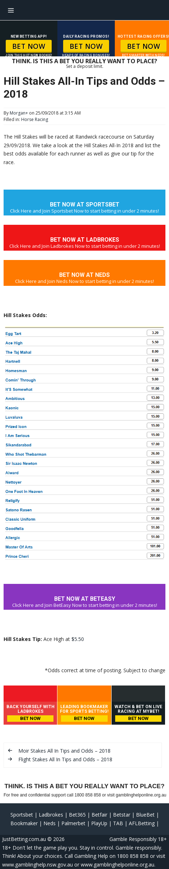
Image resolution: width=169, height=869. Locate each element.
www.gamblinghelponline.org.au (117, 864)
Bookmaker (24, 823)
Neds (49, 823)
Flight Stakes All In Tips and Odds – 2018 (65, 759)
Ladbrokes (51, 814)
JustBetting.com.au (24, 839)
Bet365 (77, 814)
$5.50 (77, 639)
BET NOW (29, 46)
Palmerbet (73, 823)
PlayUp (99, 823)
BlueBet (145, 814)
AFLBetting (142, 823)
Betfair (99, 814)
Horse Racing (34, 119)
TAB (118, 823)
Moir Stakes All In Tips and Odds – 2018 (64, 750)
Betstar (121, 814)
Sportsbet (21, 814)
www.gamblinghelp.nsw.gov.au (37, 864)
